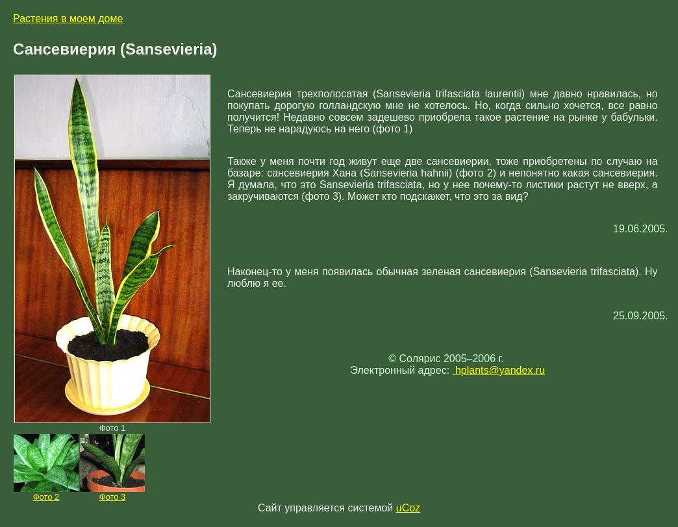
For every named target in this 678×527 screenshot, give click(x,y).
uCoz (408, 507)
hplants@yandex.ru (499, 370)
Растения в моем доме (68, 18)
